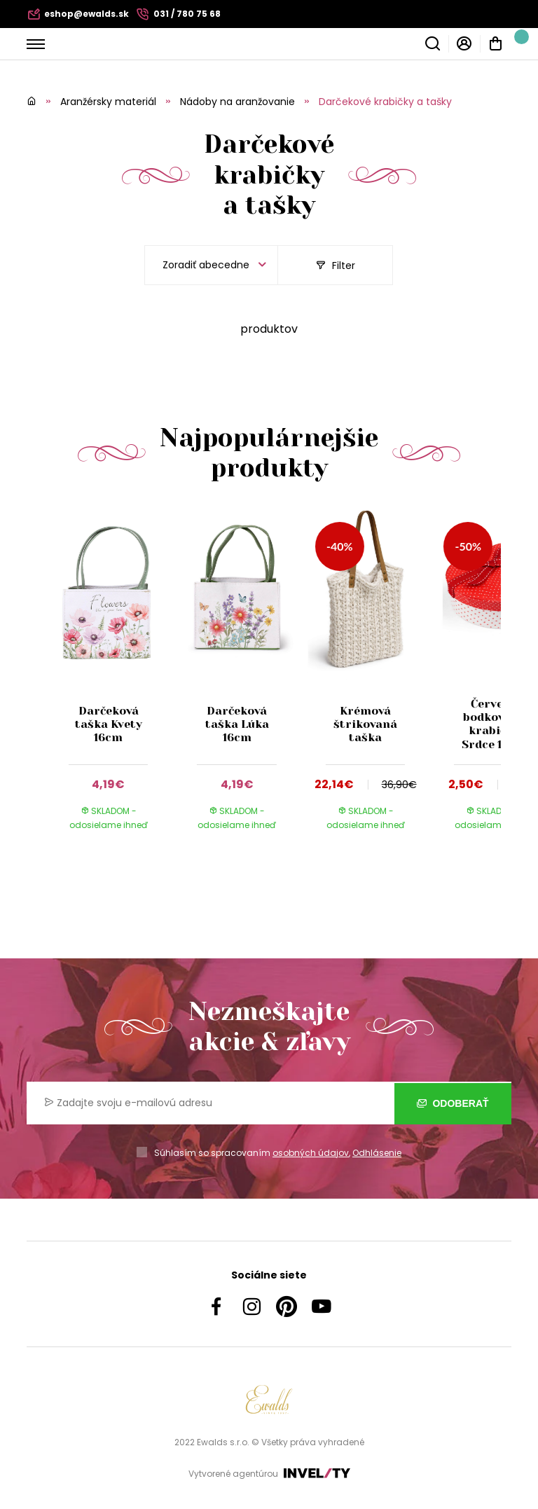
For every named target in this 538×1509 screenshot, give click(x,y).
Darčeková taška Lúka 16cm (237, 724)
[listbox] (211, 265)
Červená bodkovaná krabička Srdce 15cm (494, 724)
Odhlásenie (376, 1153)
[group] (115, 682)
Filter (335, 266)
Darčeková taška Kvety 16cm (108, 724)
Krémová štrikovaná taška (365, 724)
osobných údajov (311, 1153)
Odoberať (453, 1103)
